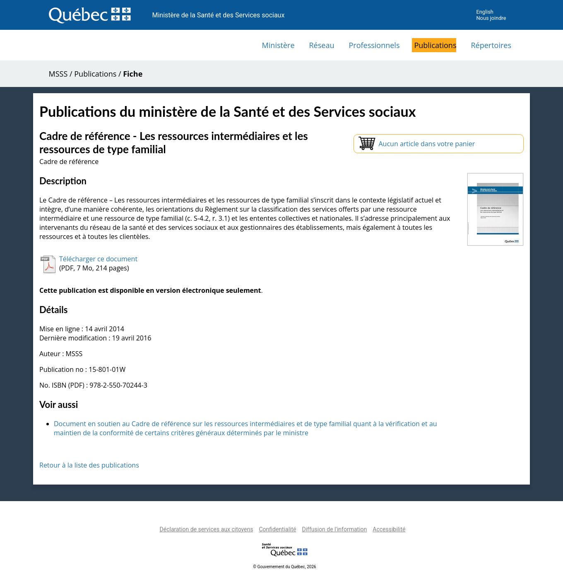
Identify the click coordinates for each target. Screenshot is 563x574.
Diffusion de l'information (334, 529)
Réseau (321, 45)
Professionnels (374, 45)
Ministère (278, 45)
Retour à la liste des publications (89, 465)
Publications (435, 45)
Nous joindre (491, 18)
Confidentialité (277, 529)
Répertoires (491, 45)
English (484, 12)
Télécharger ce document (98, 258)
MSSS (58, 74)
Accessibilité (389, 529)
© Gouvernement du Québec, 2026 (284, 566)
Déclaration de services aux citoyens (206, 529)
